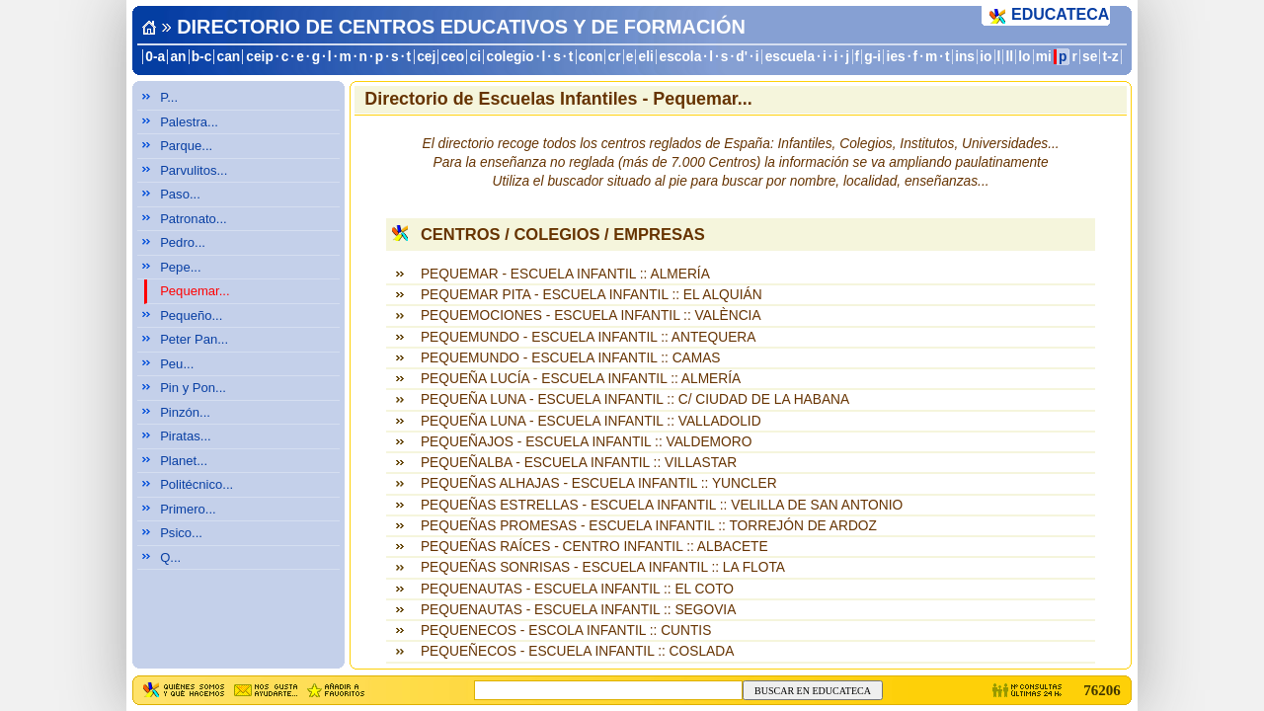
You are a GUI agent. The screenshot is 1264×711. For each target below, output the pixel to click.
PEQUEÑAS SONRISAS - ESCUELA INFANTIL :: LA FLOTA (603, 567)
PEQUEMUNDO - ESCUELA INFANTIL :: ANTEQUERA (588, 337)
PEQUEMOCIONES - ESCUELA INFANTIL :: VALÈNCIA (591, 315)
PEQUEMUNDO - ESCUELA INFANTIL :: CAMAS (571, 358)
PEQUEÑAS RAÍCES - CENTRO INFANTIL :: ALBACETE (594, 546)
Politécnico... (196, 484)
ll (1010, 56)
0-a (155, 56)
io (985, 56)
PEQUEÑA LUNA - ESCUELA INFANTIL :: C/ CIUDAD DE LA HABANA (635, 399)
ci (474, 56)
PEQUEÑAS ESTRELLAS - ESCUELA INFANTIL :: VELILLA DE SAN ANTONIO (662, 505)
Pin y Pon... (193, 387)
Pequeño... (191, 315)
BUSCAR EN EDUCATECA (812, 690)
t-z (1111, 56)
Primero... (188, 509)
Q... (170, 557)
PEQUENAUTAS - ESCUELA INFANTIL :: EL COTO (577, 589)
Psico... (181, 532)
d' (742, 56)
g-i (872, 56)
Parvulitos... (193, 170)
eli (646, 56)
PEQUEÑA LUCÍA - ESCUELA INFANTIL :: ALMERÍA (581, 378)
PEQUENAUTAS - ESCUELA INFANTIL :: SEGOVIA (578, 609)
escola (680, 56)
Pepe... (180, 267)
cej (426, 56)
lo (1024, 56)
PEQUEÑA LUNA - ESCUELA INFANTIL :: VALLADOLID (591, 421)
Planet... (183, 460)
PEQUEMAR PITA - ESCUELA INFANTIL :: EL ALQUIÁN (591, 294)
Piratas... (185, 436)
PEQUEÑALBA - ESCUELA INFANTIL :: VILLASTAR (579, 462)
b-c (202, 56)
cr (614, 56)
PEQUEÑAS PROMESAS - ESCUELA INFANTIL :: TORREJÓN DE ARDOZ (649, 525)
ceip (260, 56)
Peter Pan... (194, 339)
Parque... (186, 145)
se (1089, 56)
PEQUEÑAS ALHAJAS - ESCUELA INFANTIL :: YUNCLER (599, 483)
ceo (453, 56)
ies (896, 56)
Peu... (177, 363)
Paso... (180, 194)
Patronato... (193, 218)
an (178, 56)
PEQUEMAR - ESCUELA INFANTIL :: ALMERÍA (565, 274)
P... (169, 97)
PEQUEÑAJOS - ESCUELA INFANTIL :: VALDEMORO (586, 441)
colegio (510, 56)
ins (965, 56)
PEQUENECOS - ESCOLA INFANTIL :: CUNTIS (566, 630)
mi (1044, 56)
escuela (790, 56)
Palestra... (189, 122)
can (229, 56)
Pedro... (182, 242)
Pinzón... (185, 412)
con (590, 56)
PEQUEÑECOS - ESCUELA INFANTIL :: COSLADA (577, 651)
